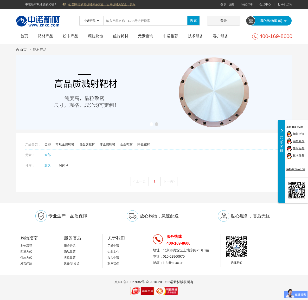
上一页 (139, 181)
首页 (24, 36)
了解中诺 (113, 245)
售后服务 (298, 148)
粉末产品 (70, 36)
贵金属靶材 (87, 144)
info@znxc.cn (295, 169)
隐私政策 (70, 251)
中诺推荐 (170, 36)
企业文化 (113, 251)
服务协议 (70, 245)
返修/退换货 (71, 263)
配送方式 (26, 251)
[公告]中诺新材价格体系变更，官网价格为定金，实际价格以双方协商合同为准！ (103, 4)
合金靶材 (126, 144)
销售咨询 (298, 134)
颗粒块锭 (95, 36)
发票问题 (26, 263)
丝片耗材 (120, 36)
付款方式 (26, 257)
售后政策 (70, 257)
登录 (223, 4)
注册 (232, 4)
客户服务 (220, 36)
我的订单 (247, 4)
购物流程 (26, 245)
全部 (48, 144)
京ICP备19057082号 (130, 282)
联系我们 (113, 263)
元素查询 (145, 36)
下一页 (169, 181)
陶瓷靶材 (143, 144)
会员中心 (265, 4)
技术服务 (195, 36)
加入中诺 (113, 257)
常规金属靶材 (65, 144)
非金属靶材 (107, 144)
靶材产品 (45, 36)
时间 (64, 165)
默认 (49, 165)
